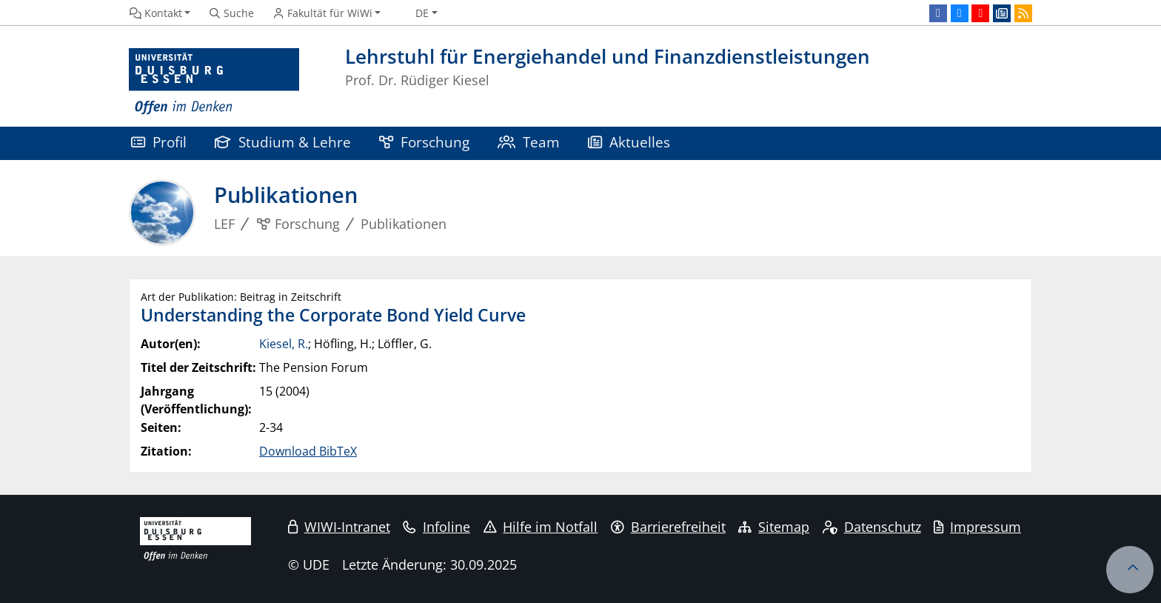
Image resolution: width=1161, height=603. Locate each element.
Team (529, 142)
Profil (159, 142)
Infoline (436, 527)
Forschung (424, 142)
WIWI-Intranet (339, 527)
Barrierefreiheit (668, 527)
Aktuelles (629, 142)
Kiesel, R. (283, 344)
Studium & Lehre (283, 142)
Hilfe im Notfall (541, 527)
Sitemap (773, 527)
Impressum (977, 527)
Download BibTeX (308, 451)
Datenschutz (872, 527)
